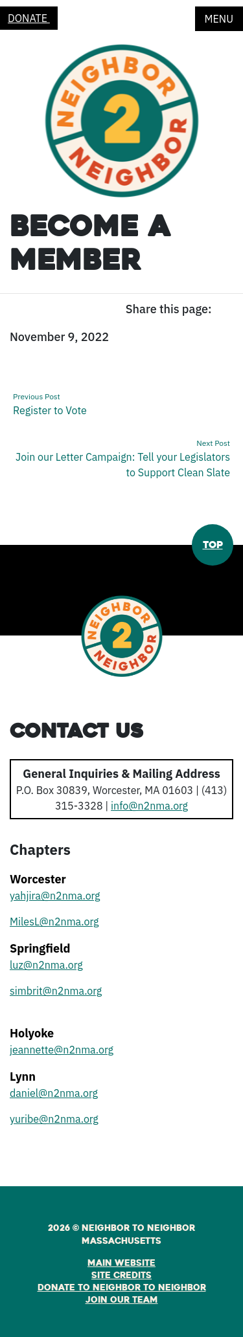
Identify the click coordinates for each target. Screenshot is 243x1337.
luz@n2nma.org (46, 964)
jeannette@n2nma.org (61, 1049)
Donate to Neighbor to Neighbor (122, 1288)
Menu (219, 18)
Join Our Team (122, 1300)
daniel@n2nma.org (54, 1093)
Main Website (121, 1263)
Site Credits (121, 1275)
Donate (29, 18)
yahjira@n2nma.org (55, 895)
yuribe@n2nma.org (54, 1118)
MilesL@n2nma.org (54, 921)
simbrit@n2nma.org (56, 990)
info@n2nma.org (149, 805)
